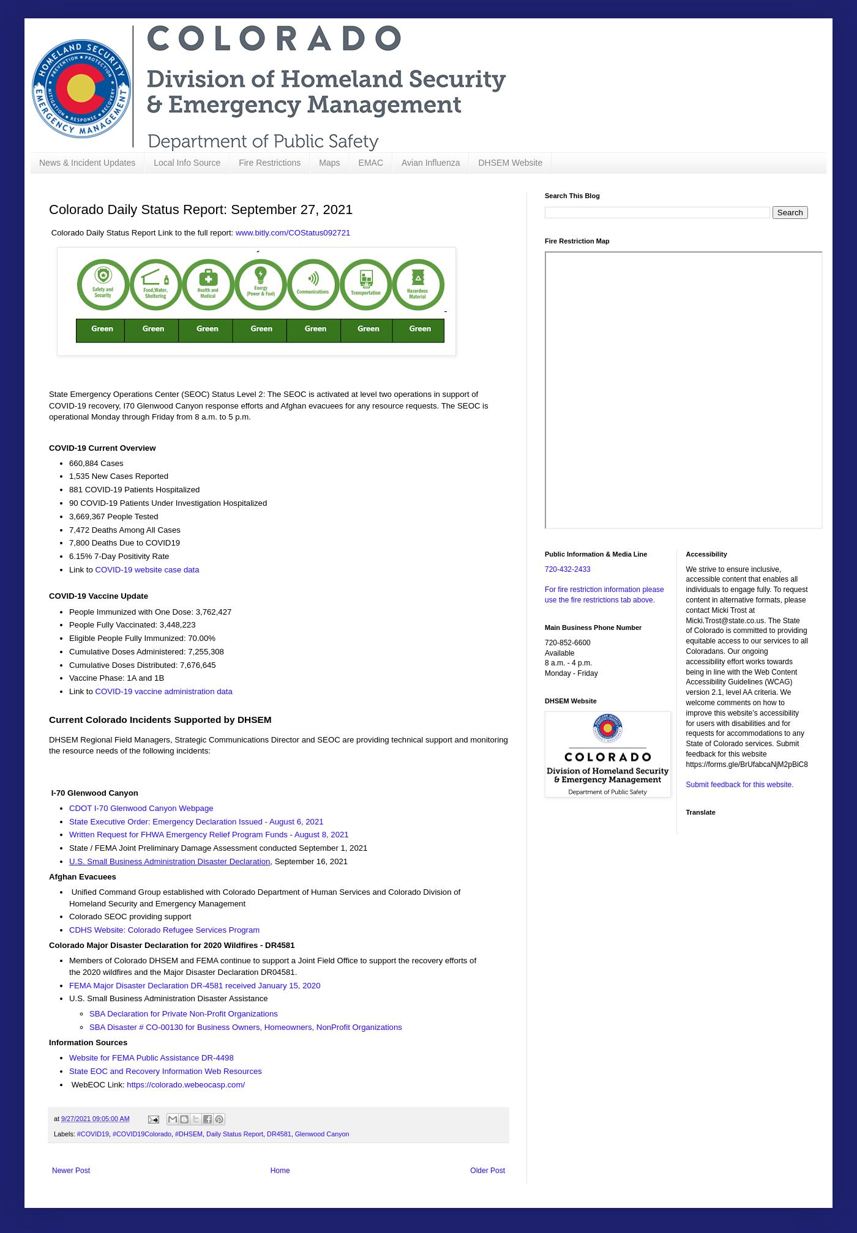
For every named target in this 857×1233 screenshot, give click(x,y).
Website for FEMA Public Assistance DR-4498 (151, 1057)
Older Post (487, 1170)
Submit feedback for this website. (740, 784)
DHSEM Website (510, 163)
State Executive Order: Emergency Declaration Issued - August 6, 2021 (196, 821)
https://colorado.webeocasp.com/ (186, 1084)
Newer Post (71, 1170)
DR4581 (279, 1134)
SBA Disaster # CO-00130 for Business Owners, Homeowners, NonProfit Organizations (245, 1027)
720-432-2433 (568, 569)
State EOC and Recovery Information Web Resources (165, 1071)
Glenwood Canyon (322, 1134)
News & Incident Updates (87, 163)
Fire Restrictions (270, 163)
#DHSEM (189, 1134)
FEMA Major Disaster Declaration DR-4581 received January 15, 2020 (194, 985)
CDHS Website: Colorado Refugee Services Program (164, 930)
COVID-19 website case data (147, 569)
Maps (329, 163)
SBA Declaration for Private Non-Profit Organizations (183, 1013)
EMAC (371, 163)
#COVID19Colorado (142, 1134)
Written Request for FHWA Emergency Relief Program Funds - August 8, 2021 (210, 834)
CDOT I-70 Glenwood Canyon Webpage (141, 808)
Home (280, 1170)
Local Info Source (187, 163)
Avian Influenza (431, 163)
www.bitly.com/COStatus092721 (293, 232)
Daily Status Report (234, 1134)
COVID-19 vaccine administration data (164, 691)
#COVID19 (93, 1134)
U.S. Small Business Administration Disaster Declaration (169, 861)
